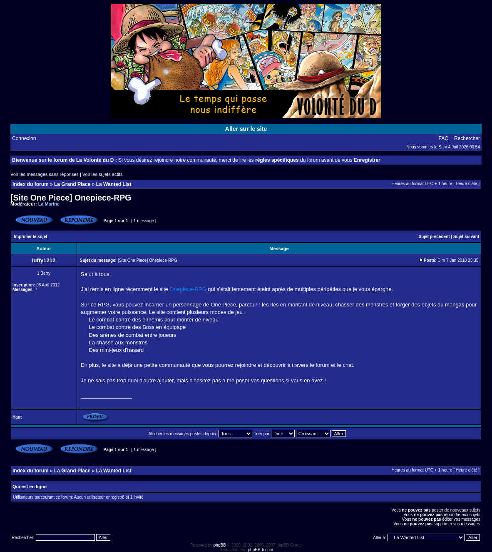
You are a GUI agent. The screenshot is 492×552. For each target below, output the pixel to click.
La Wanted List (114, 184)
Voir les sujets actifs (102, 174)
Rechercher (467, 138)
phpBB (220, 545)
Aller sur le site (246, 128)
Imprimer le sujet (30, 236)
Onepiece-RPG (187, 289)
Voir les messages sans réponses (44, 174)
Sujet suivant (466, 236)
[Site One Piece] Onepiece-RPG (70, 197)
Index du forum (30, 184)
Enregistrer (367, 160)
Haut (17, 417)
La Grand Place (72, 184)
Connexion (24, 138)
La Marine (49, 203)
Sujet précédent (434, 236)
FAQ (444, 138)
